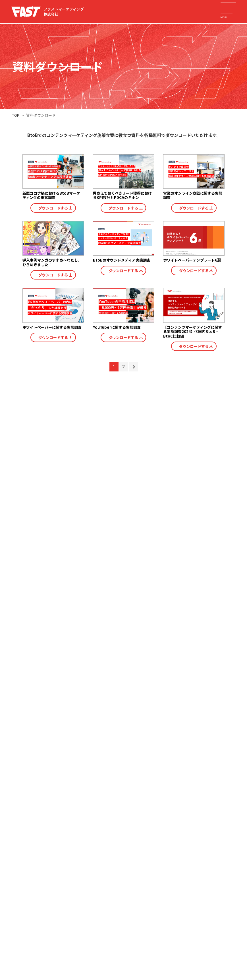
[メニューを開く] (228, 7)
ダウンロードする (53, 208)
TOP (15, 115)
